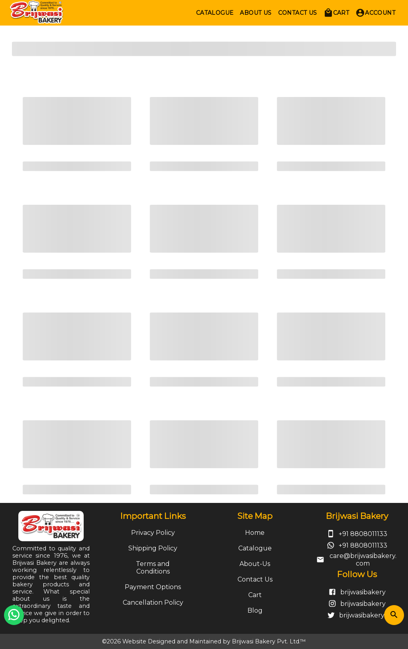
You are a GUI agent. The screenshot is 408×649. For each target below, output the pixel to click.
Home (255, 532)
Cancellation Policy (153, 602)
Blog (255, 610)
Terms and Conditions (153, 567)
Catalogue (255, 548)
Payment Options (153, 587)
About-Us (254, 564)
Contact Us (255, 579)
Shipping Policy (152, 548)
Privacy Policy (153, 532)
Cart (255, 595)
